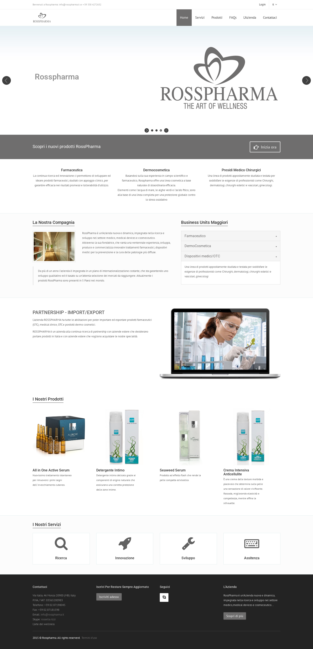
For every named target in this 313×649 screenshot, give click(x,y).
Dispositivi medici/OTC (202, 256)
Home (184, 17)
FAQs (232, 17)
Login (262, 4)
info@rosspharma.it (52, 614)
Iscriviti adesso (109, 597)
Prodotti (216, 17)
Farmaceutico (195, 236)
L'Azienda (249, 17)
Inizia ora (265, 147)
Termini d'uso (89, 638)
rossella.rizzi (48, 619)
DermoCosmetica (198, 246)
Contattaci (270, 17)
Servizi (200, 17)
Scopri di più (234, 616)
